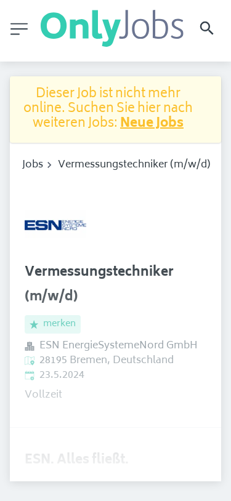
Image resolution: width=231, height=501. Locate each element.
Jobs (32, 165)
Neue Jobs (152, 124)
